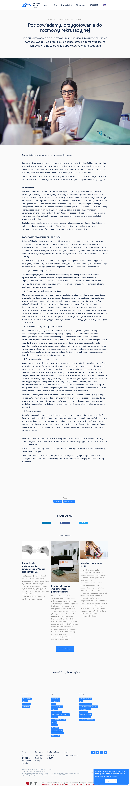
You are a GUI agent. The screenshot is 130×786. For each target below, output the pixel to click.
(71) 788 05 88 (95, 5)
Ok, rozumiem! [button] (111, 781)
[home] (31, 5)
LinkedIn (46, 523)
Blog (45, 5)
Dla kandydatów (67, 5)
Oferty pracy (52, 755)
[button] (67, 5)
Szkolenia (38, 758)
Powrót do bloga (65, 649)
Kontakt (25, 763)
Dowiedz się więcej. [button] (112, 776)
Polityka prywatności (71, 755)
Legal (66, 752)
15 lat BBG (26, 758)
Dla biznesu (80, 5)
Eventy (37, 760)
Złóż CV (50, 758)
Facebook (65, 523)
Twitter (83, 523)
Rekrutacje (39, 755)
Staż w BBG (26, 760)
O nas (24, 752)
